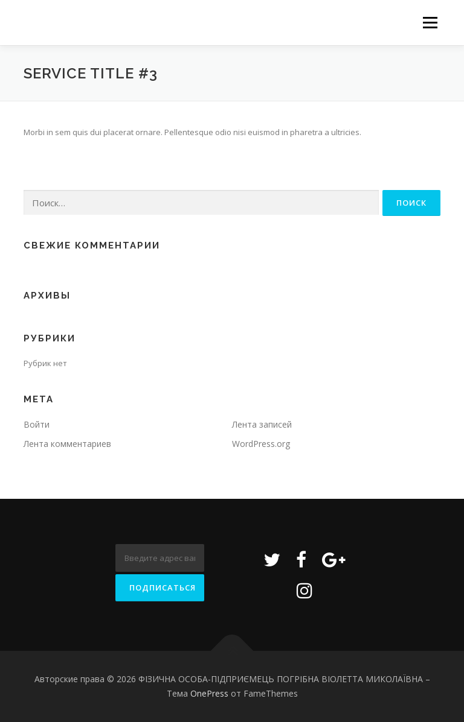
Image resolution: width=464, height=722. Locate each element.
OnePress (209, 693)
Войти (37, 424)
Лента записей (262, 424)
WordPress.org (261, 443)
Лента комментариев (67, 443)
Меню (429, 22)
